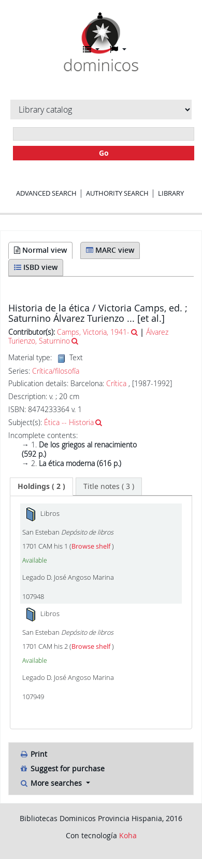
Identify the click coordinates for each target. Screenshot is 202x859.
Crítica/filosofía (55, 371)
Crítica (116, 383)
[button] (91, 49)
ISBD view (35, 267)
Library (171, 193)
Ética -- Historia (69, 422)
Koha (128, 835)
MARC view (110, 250)
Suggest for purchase (62, 768)
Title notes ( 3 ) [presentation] (108, 486)
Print (33, 754)
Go (104, 153)
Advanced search (46, 193)
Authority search (117, 193)
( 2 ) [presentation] (41, 486)
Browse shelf (91, 546)
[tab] (41, 486)
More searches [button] (51, 783)
